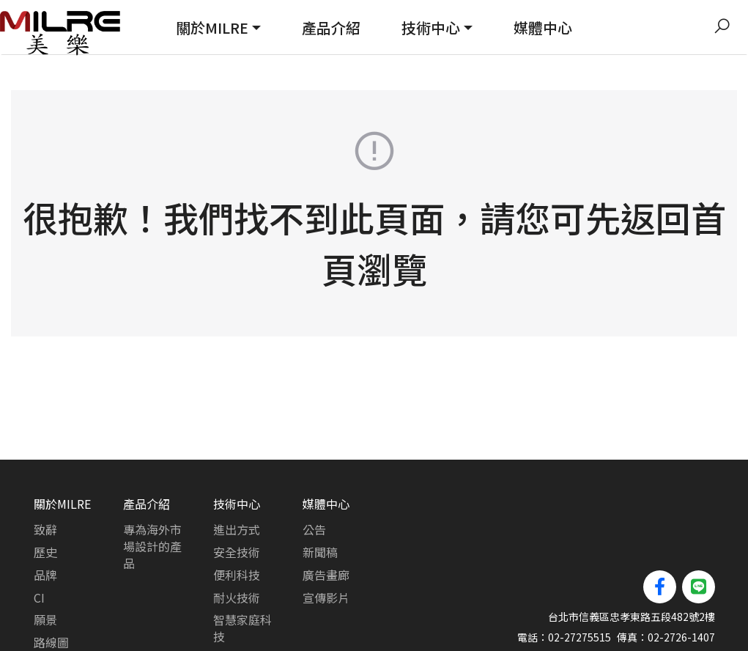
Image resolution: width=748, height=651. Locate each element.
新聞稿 (320, 497)
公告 (314, 474)
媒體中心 (543, 27)
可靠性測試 (242, 604)
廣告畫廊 (326, 520)
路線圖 (51, 587)
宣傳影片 (326, 542)
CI (39, 542)
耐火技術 (236, 542)
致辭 (45, 474)
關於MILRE (212, 27)
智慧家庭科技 (242, 573)
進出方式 (236, 474)
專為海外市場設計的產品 (152, 491)
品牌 (45, 520)
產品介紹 (331, 27)
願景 (45, 564)
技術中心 (430, 27)
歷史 (45, 497)
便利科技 (236, 520)
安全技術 (236, 497)
